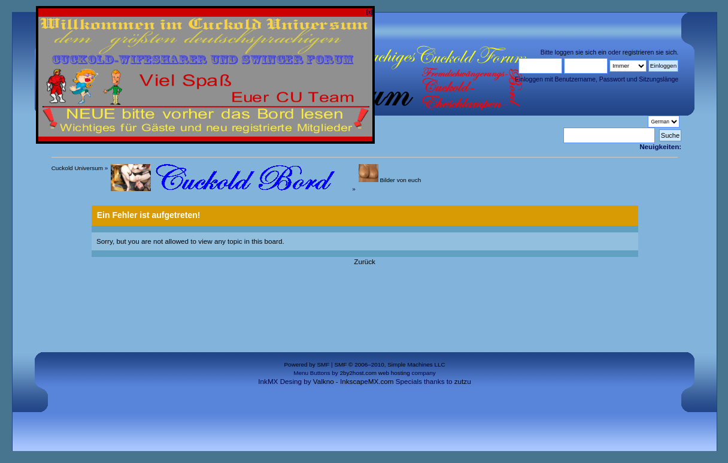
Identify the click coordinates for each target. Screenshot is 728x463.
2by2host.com (358, 373)
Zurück (364, 261)
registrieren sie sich (650, 52)
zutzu (462, 381)
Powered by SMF (306, 364)
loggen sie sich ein (580, 52)
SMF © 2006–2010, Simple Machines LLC (389, 364)
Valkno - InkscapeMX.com (353, 381)
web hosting (394, 373)
